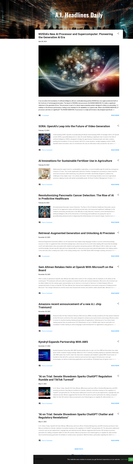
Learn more (124, 459)
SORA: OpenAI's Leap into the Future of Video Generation (74, 126)
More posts (79, 449)
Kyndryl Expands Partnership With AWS (63, 341)
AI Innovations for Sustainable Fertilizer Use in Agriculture (75, 160)
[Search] (122, 5)
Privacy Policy (82, 25)
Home (71, 25)
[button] (118, 33)
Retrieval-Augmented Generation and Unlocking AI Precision (77, 233)
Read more (115, 115)
